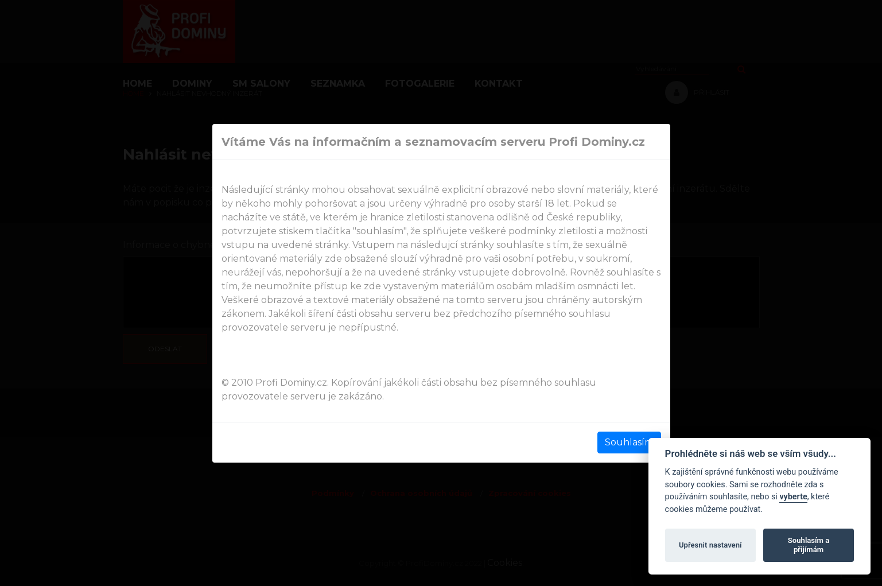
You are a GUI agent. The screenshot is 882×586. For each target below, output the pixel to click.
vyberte (793, 497)
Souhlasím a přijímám (808, 545)
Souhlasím (629, 442)
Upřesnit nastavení (710, 545)
